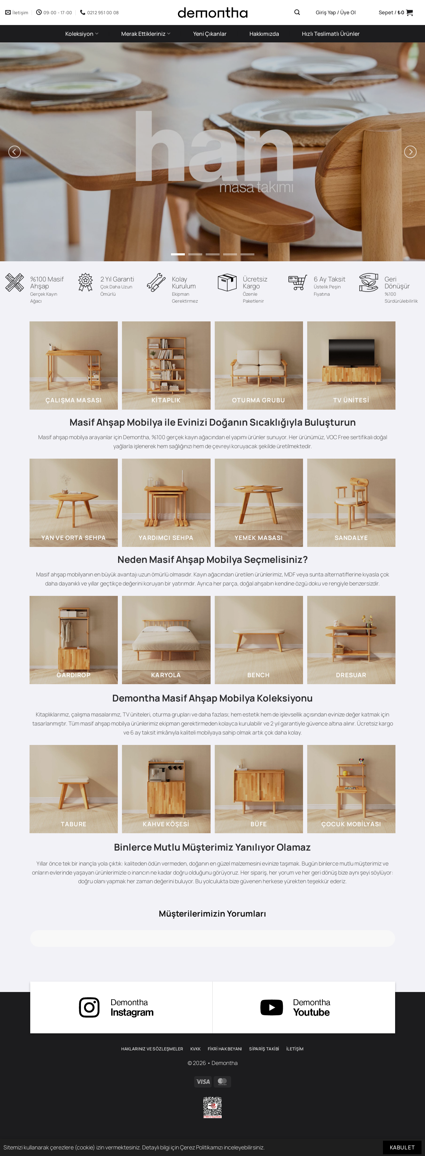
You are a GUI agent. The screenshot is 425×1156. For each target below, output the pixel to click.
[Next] (410, 152)
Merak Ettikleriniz (145, 34)
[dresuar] (351, 640)
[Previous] (14, 152)
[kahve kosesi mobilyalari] (166, 789)
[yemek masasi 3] (259, 503)
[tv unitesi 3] (351, 365)
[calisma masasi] (74, 365)
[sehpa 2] (74, 503)
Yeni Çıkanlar (210, 34)
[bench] (259, 640)
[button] (297, 12)
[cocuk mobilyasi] (351, 789)
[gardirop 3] (74, 640)
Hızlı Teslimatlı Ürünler (331, 34)
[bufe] (259, 789)
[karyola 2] (166, 640)
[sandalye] (351, 503)
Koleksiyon (81, 34)
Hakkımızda (264, 34)
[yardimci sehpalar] (166, 503)
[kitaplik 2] (166, 365)
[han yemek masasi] (212, 151)
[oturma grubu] (259, 365)
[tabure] (74, 789)
